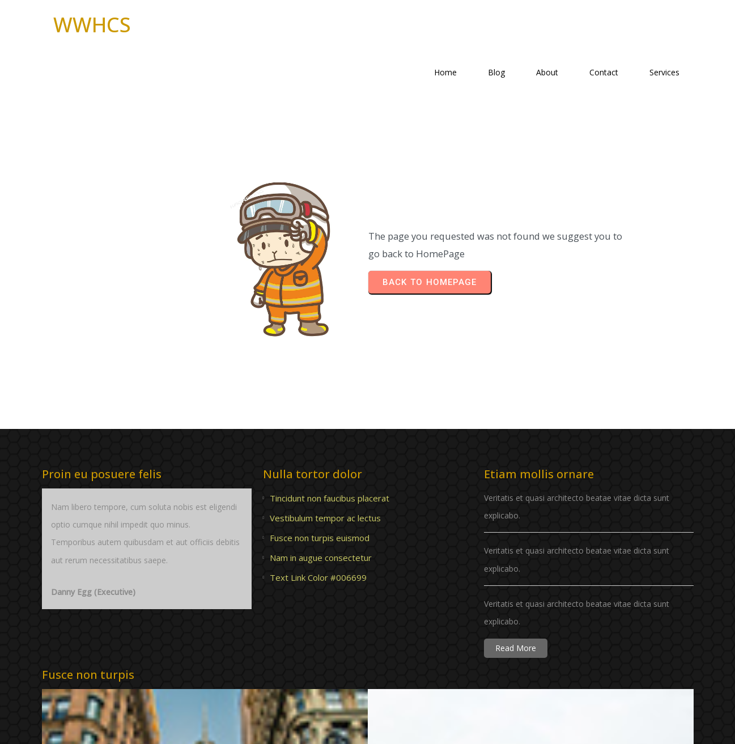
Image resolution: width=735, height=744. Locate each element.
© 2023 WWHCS (368, 726)
